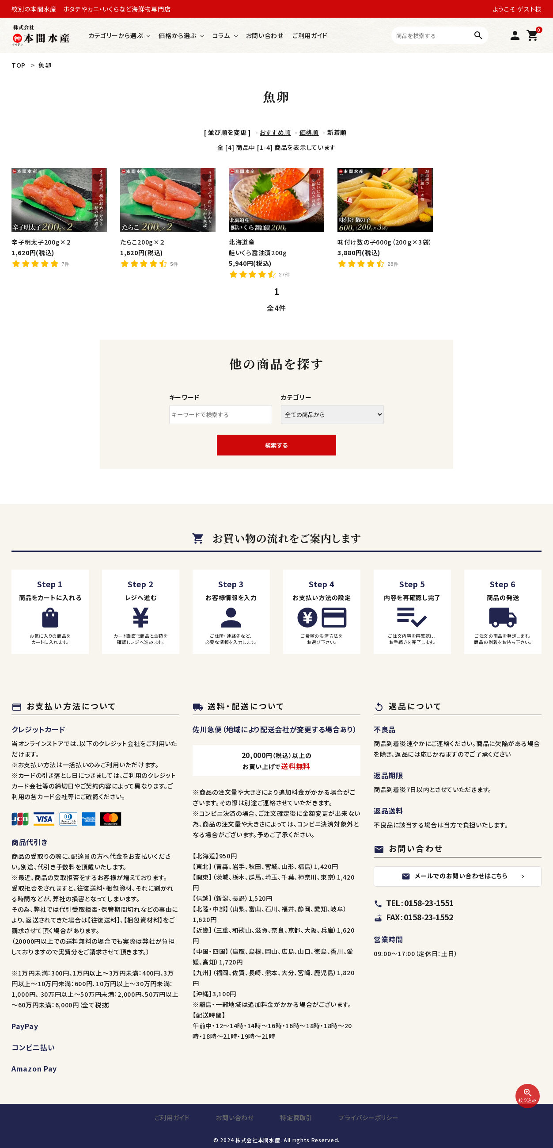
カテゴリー (296, 397)
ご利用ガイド (310, 35)
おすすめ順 (275, 132)
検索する (276, 445)
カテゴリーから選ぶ (115, 35)
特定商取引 (292, 1117)
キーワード (184, 397)
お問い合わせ (265, 35)
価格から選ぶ (177, 35)
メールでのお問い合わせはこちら (454, 876)
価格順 (309, 132)
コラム (221, 35)
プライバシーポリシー (356, 1117)
